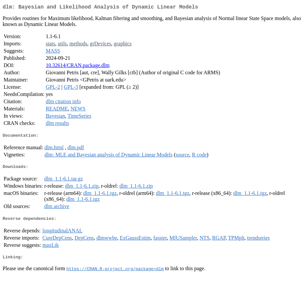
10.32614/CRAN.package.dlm (77, 66)
